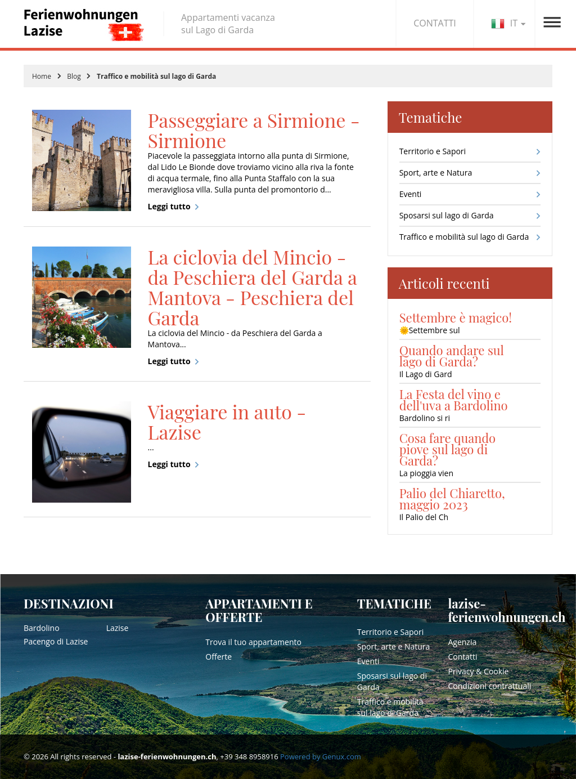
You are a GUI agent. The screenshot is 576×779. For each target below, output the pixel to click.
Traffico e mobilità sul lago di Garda (464, 236)
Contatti (462, 656)
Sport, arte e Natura (435, 172)
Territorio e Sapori (432, 151)
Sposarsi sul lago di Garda (446, 215)
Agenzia (462, 642)
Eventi (410, 194)
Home (41, 76)
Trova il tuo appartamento (253, 642)
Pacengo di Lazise (56, 641)
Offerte (218, 656)
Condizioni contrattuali (489, 685)
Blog (74, 76)
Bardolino (42, 628)
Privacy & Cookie (478, 671)
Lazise (117, 628)
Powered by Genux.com (320, 756)
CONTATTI (434, 23)
